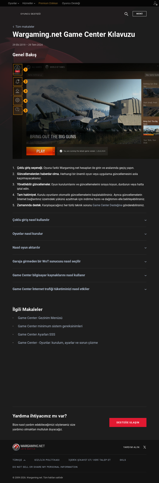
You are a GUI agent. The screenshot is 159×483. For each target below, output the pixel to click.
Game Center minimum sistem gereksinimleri (50, 326)
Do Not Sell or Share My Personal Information (45, 467)
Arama (126, 15)
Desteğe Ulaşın (128, 422)
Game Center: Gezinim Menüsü (40, 318)
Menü (139, 14)
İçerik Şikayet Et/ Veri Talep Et (90, 460)
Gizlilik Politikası (47, 460)
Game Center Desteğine (107, 205)
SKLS (123, 460)
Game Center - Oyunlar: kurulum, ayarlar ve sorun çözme (58, 343)
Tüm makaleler (24, 26)
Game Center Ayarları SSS (36, 334)
